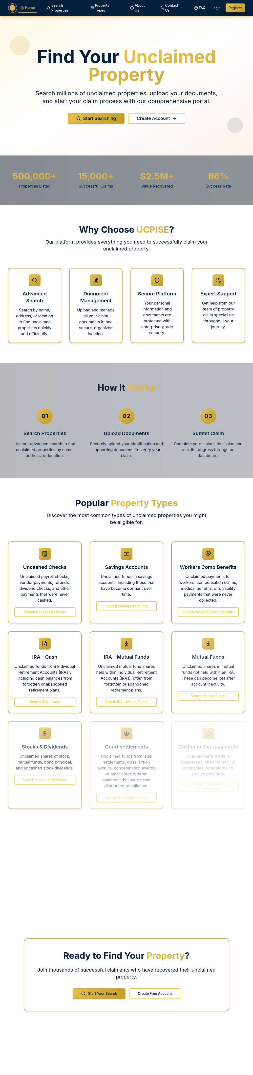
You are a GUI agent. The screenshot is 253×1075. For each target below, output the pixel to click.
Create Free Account (155, 997)
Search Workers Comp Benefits (208, 617)
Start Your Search (99, 997)
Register (235, 8)
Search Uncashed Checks (44, 616)
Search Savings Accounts (126, 606)
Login (216, 8)
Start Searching (96, 121)
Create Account (157, 121)
